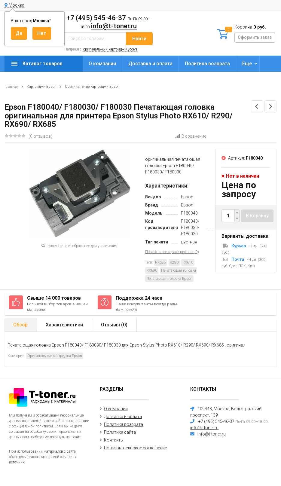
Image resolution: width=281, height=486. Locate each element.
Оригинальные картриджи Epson (92, 86)
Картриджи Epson (42, 86)
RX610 (187, 262)
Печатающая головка (178, 270)
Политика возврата (207, 63)
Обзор (20, 325)
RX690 (151, 270)
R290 (174, 262)
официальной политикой (32, 426)
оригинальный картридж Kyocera (110, 49)
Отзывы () (114, 325)
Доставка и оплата (150, 63)
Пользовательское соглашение (135, 447)
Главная (11, 86)
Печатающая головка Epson (169, 279)
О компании (102, 63)
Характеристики (64, 325)
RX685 (160, 262)
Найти (139, 38)
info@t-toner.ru (114, 26)
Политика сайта (120, 432)
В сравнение (190, 136)
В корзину (257, 216)
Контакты (114, 440)
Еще (247, 63)
